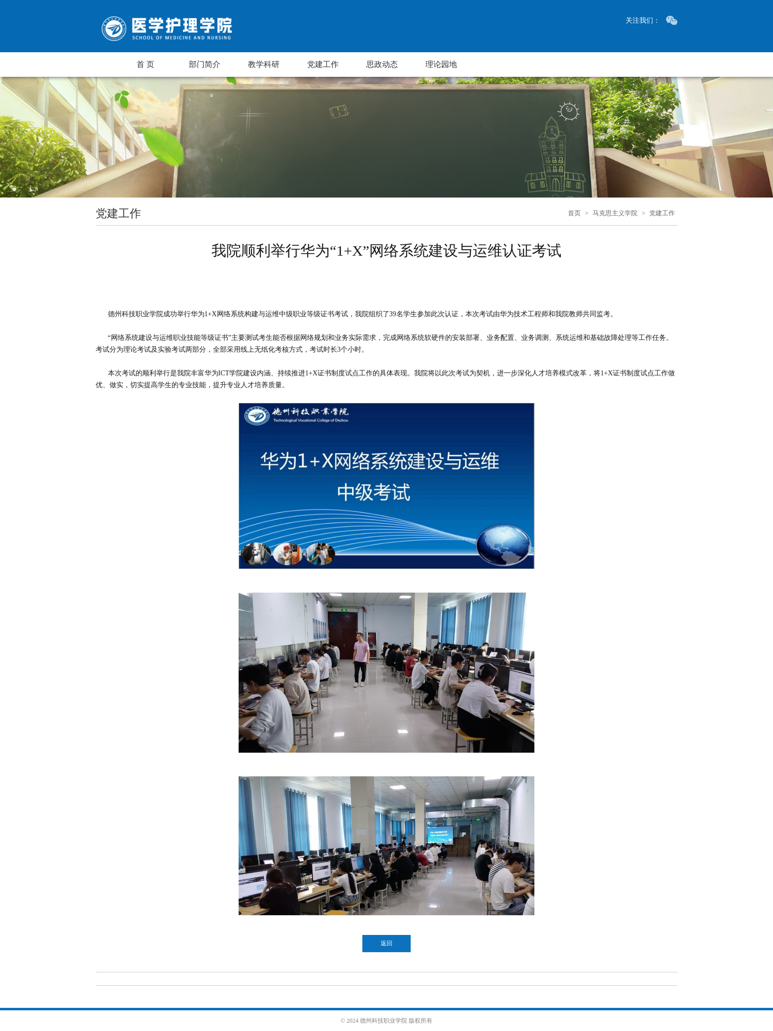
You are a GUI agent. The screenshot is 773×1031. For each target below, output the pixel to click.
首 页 (145, 64)
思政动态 (382, 64)
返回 (386, 943)
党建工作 (323, 64)
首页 (574, 213)
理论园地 (441, 64)
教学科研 (264, 64)
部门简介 (204, 64)
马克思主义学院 (615, 213)
